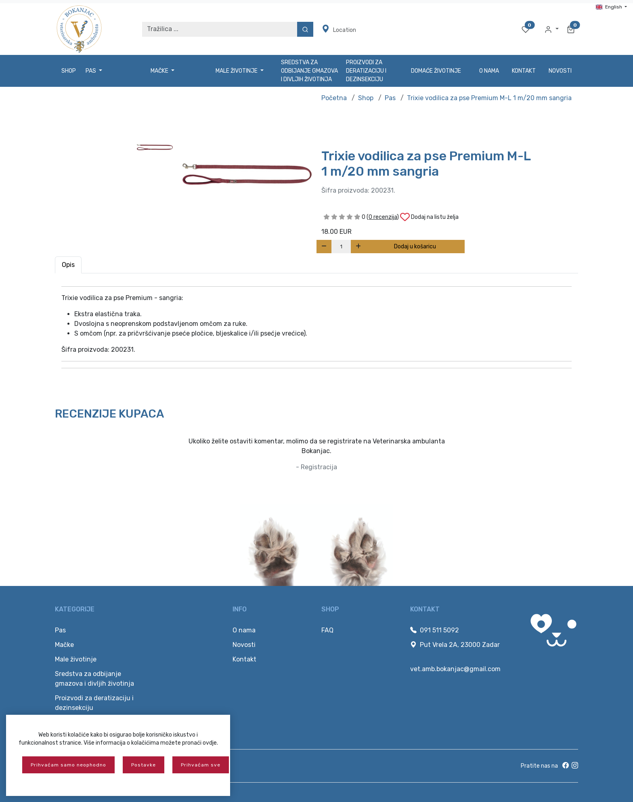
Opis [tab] (68, 265)
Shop (68, 70)
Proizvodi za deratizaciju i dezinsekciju (366, 71)
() (383, 217)
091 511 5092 (434, 630)
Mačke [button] (160, 70)
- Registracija (316, 467)
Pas (390, 98)
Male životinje (75, 659)
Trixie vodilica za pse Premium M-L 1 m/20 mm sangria (489, 98)
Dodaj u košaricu (415, 246)
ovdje (210, 742)
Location (339, 29)
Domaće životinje (436, 70)
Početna (334, 98)
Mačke (64, 645)
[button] (551, 29)
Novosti (560, 70)
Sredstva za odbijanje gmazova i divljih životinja (309, 71)
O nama (489, 70)
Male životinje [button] (237, 70)
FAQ (327, 630)
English (609, 7)
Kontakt (524, 70)
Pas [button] (91, 70)
